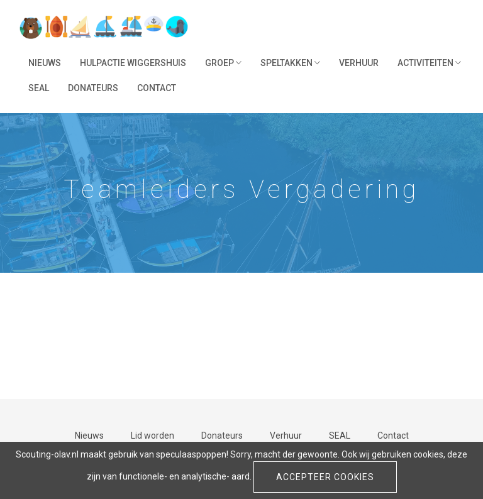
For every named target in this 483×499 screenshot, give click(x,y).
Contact (156, 88)
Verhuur (359, 63)
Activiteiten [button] (429, 63)
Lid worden (152, 435)
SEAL (38, 88)
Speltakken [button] (290, 63)
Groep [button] (223, 63)
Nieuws (44, 63)
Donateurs (93, 88)
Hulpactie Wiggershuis (133, 63)
